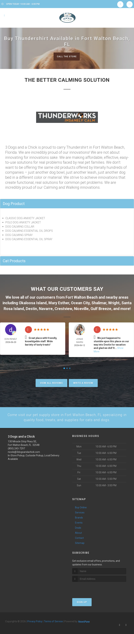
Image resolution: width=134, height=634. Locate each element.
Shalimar (98, 302)
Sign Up (82, 600)
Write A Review (83, 380)
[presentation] (90, 586)
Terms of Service (53, 619)
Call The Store (66, 56)
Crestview (63, 307)
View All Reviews (51, 380)
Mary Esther (59, 302)
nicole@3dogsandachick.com (24, 449)
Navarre (46, 307)
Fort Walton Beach (82, 297)
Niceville (81, 307)
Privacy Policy (34, 619)
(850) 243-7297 (16, 446)
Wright (114, 302)
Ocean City (80, 302)
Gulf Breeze (101, 307)
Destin (31, 307)
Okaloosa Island (33, 302)
